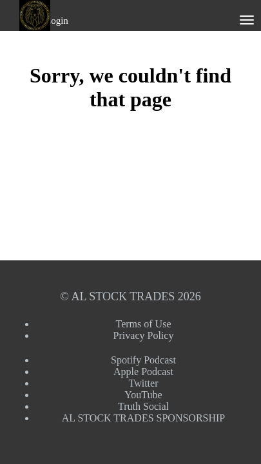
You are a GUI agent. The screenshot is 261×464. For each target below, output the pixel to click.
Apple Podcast (143, 371)
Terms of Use (143, 323)
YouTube (143, 394)
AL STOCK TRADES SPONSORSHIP (144, 417)
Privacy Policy (143, 335)
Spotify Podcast (143, 359)
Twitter (144, 383)
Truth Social (143, 406)
